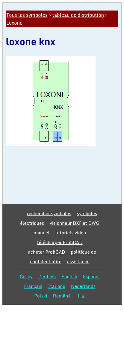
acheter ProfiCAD (46, 251)
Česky (26, 276)
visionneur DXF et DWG (74, 223)
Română (62, 295)
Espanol (91, 276)
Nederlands (83, 286)
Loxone (14, 23)
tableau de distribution (78, 15)
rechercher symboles (49, 213)
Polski (40, 295)
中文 (80, 295)
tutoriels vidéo (70, 232)
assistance (78, 261)
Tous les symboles (27, 15)
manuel (42, 232)
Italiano (56, 286)
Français (33, 286)
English (69, 276)
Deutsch (47, 276)
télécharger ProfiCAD (59, 242)
